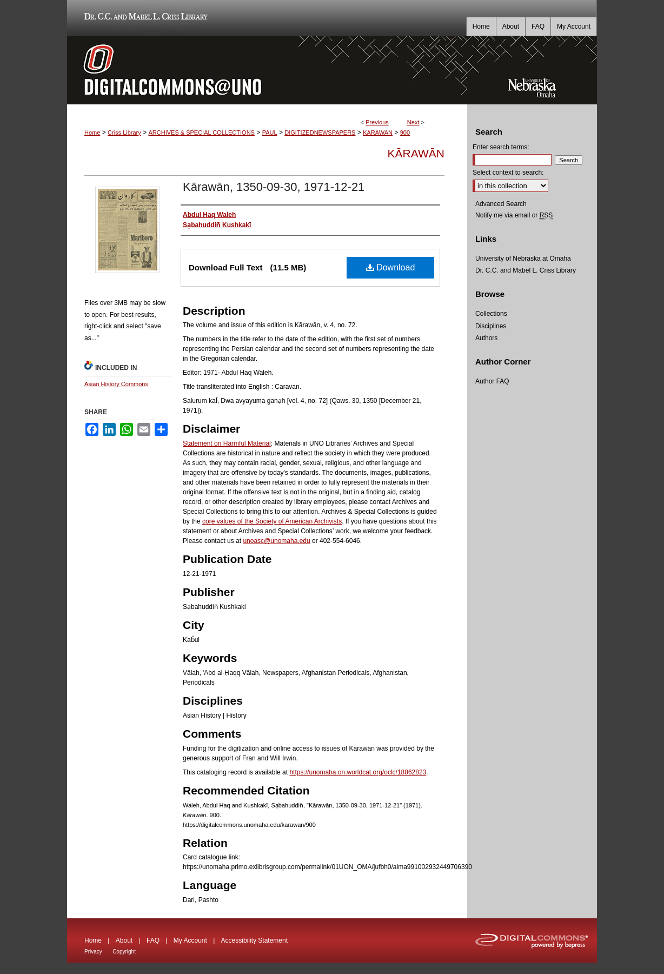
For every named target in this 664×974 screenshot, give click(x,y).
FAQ (153, 940)
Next (413, 122)
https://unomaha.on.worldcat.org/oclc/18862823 (357, 772)
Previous (377, 122)
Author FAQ (492, 381)
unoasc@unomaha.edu (276, 541)
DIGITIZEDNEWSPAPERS (319, 132)
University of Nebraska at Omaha (523, 258)
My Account (190, 940)
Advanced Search (501, 204)
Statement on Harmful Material (227, 443)
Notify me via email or (514, 215)
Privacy (93, 952)
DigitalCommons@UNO (267, 70)
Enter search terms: (501, 147)
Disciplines (490, 326)
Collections (491, 313)
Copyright (124, 952)
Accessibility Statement (254, 940)
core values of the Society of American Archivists (272, 521)
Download (390, 267)
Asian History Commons (116, 384)
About (124, 940)
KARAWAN (378, 132)
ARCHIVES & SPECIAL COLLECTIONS (201, 132)
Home (92, 132)
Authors (486, 338)
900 (405, 132)
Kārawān (416, 153)
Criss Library (124, 132)
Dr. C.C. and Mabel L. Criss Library (144, 18)
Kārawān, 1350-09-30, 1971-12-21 (273, 187)
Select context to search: (508, 172)
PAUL (269, 132)
